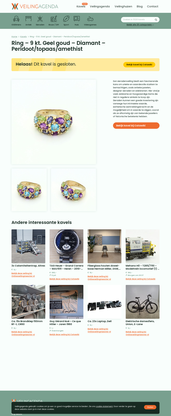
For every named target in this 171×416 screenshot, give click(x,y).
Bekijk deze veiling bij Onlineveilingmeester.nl (23, 274)
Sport (66, 21)
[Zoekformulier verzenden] (156, 19)
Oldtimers (16, 21)
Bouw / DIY (54, 21)
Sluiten (150, 407)
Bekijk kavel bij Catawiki (139, 64)
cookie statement (104, 406)
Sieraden (40, 21)
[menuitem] (81, 6)
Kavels (23, 36)
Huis (77, 21)
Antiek (28, 21)
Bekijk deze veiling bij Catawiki (64, 279)
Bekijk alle (140, 24)
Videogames (90, 21)
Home (14, 36)
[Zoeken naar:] (140, 19)
